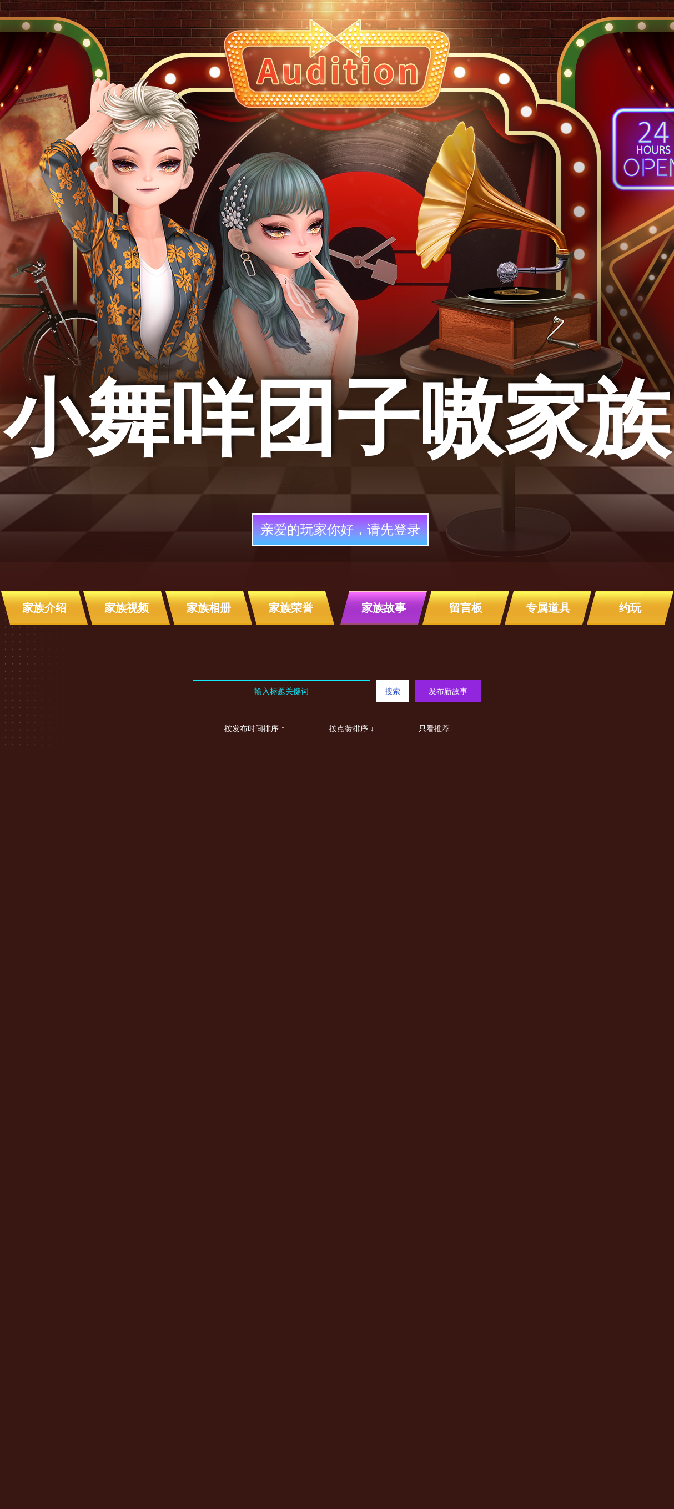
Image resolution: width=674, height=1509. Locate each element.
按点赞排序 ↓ (351, 728)
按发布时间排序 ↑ (254, 728)
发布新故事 (448, 691)
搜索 (392, 691)
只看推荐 (434, 728)
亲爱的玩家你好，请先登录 (340, 529)
